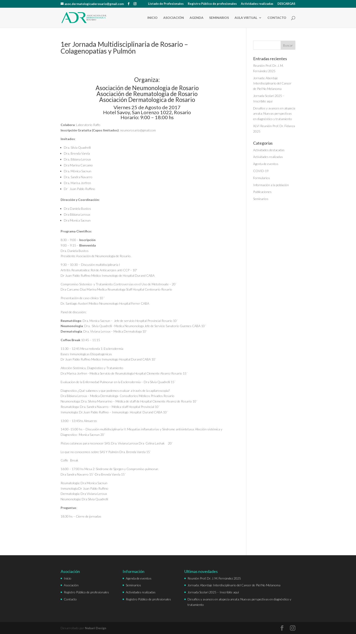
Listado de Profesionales (166, 3)
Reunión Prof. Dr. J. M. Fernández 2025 (214, 578)
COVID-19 (261, 171)
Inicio (152, 18)
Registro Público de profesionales (212, 3)
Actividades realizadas (257, 3)
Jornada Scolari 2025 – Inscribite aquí (213, 592)
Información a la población (271, 185)
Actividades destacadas (268, 150)
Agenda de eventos (138, 578)
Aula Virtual (246, 18)
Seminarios (219, 18)
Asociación (173, 18)
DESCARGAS (286, 3)
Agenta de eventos (265, 164)
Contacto (276, 18)
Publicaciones (262, 192)
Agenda (196, 18)
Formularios (261, 178)
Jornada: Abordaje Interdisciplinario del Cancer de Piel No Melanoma (272, 83)
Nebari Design (95, 628)
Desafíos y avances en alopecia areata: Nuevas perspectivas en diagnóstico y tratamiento (274, 113)
